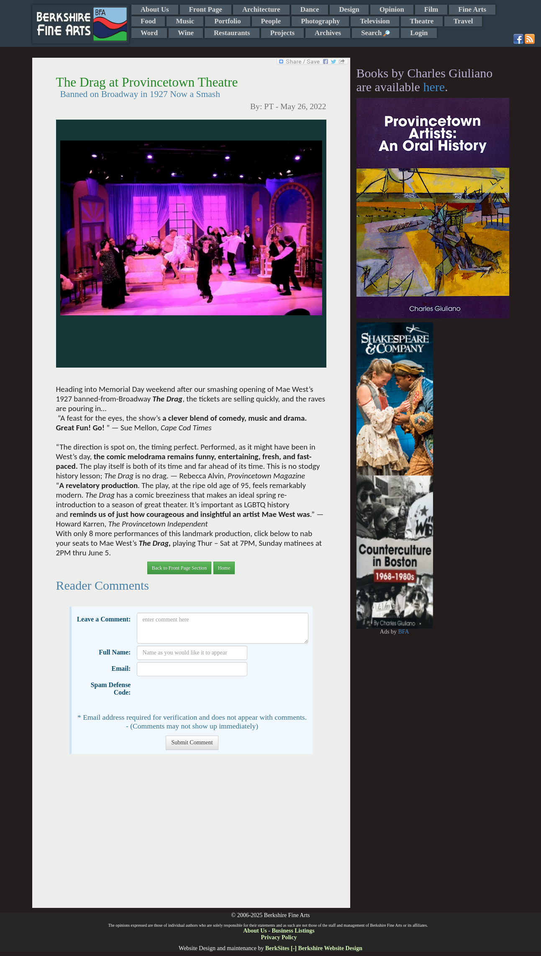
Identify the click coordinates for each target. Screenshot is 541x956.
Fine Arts (472, 9)
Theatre (422, 21)
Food (148, 21)
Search (375, 33)
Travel (463, 21)
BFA (403, 632)
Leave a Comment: (104, 619)
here (434, 87)
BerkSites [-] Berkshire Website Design (313, 948)
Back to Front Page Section (179, 568)
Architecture (261, 9)
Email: (121, 668)
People (271, 21)
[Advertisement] (191, 835)
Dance (309, 9)
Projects (282, 33)
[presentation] (200, 694)
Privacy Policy (279, 937)
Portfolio (227, 21)
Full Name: (115, 652)
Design (349, 9)
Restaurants (232, 33)
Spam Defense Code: (111, 688)
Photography (320, 21)
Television (375, 21)
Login (419, 33)
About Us (155, 9)
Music (185, 21)
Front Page (205, 9)
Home (224, 568)
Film (431, 9)
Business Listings (293, 931)
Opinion (391, 9)
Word (149, 33)
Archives (328, 33)
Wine (186, 33)
